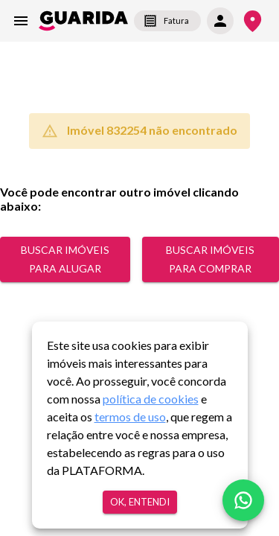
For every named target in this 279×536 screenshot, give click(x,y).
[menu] (21, 21)
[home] (83, 20)
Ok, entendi (140, 502)
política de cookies (151, 399)
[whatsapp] (243, 500)
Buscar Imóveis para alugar (65, 259)
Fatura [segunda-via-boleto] (167, 20)
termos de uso (130, 416)
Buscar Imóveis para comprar (210, 259)
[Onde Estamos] (253, 21)
